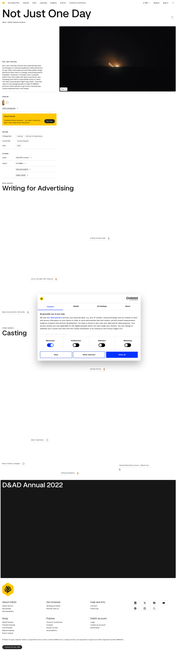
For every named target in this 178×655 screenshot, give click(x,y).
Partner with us (52, 609)
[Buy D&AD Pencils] (13, 3)
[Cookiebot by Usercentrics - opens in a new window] (128, 298)
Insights (53, 3)
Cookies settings (12, 647)
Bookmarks (95, 628)
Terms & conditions (54, 622)
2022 (19, 146)
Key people (6, 609)
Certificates (7, 628)
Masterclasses (8, 630)
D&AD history (7, 606)
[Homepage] (3, 3)
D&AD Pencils (7, 622)
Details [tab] (76, 306)
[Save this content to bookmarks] (172, 17)
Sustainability (8, 611)
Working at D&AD (53, 606)
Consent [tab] (50, 307)
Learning (43, 3)
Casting (20, 136)
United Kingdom (23, 141)
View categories (10, 108)
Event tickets (7, 633)
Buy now (49, 121)
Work (34, 3)
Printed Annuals (8, 625)
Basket (157, 3)
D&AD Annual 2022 (32, 485)
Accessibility (51, 630)
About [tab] (127, 306)
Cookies (49, 625)
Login (92, 622)
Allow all (122, 355)
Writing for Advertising (34, 136)
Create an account (98, 625)
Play (63, 89)
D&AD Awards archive (16, 22)
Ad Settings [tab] (102, 306)
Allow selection (89, 355)
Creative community (77, 3)
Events (63, 3)
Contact (93, 606)
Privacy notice (52, 628)
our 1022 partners (54, 318)
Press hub (94, 609)
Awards (26, 3)
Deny (56, 355)
